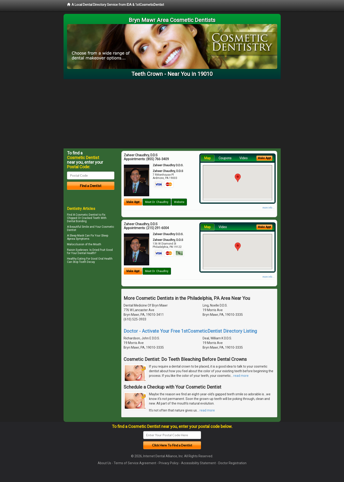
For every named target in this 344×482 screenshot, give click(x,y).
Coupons (225, 158)
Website (179, 202)
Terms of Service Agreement (135, 463)
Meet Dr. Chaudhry (156, 202)
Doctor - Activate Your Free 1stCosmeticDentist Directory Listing (190, 331)
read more (241, 376)
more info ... (268, 207)
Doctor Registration (232, 463)
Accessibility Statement (198, 463)
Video (243, 158)
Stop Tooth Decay (84, 262)
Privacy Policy (169, 463)
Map (207, 158)
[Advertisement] (172, 113)
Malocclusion (75, 244)
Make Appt (133, 202)
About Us (104, 463)
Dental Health (86, 253)
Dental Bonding (77, 221)
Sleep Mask (77, 235)
